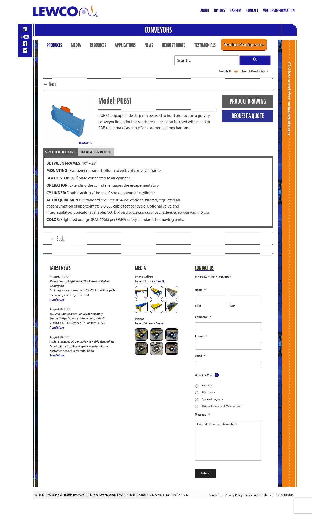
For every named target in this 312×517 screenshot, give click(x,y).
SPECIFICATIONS (60, 151)
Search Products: (255, 71)
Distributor (208, 392)
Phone (201, 336)
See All (160, 281)
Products (54, 45)
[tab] (60, 152)
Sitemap (268, 495)
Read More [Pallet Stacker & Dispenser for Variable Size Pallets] (57, 355)
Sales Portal (252, 495)
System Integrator (212, 399)
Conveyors (158, 29)
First (198, 305)
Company (203, 317)
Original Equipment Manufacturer (222, 406)
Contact (252, 10)
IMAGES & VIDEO (96, 151)
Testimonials (205, 45)
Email (200, 356)
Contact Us (216, 495)
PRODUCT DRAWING (248, 101)
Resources (98, 45)
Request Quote (173, 45)
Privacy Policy (234, 495)
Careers (235, 10)
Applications (125, 45)
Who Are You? (204, 375)
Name (200, 290)
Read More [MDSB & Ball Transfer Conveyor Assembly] (57, 327)
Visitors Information (279, 10)
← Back (49, 84)
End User (207, 385)
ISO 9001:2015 (285, 495)
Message (202, 414)
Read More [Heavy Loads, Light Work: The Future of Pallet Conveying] (57, 299)
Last (233, 305)
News (149, 45)
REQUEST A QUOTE (248, 116)
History (220, 10)
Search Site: (228, 71)
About (204, 10)
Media (76, 45)
